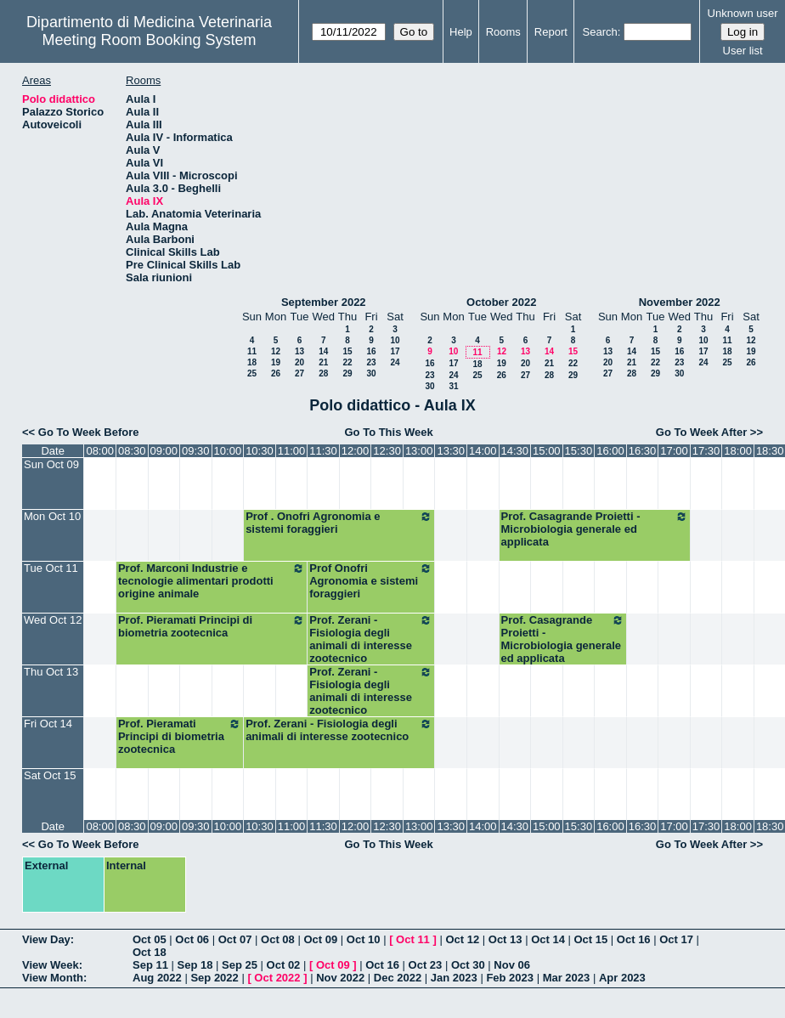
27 (299, 373)
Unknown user (743, 13)
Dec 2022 (397, 977)
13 (299, 351)
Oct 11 (413, 939)
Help (460, 31)
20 (299, 362)
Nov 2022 (340, 977)
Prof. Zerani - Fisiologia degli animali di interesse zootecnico (370, 639)
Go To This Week (388, 432)
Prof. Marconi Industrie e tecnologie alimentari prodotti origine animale (211, 581)
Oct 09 (320, 939)
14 (323, 351)
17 (394, 351)
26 (275, 373)
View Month (52, 977)
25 (252, 373)
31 (453, 386)
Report (551, 31)
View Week (50, 965)
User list (743, 50)
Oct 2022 (277, 977)
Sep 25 (239, 965)
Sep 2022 (214, 977)
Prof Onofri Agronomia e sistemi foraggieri (370, 581)
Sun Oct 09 (51, 464)
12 (275, 351)
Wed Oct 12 (53, 620)
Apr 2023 (622, 977)
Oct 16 (634, 939)
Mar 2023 (566, 977)
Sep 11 (150, 965)
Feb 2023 (510, 977)
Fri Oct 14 (48, 723)
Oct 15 (591, 939)
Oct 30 (468, 965)
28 (323, 373)
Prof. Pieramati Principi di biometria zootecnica (211, 626)
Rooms (503, 31)
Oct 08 (278, 939)
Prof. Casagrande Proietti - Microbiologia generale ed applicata (594, 529)
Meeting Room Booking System (149, 39)
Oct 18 (150, 952)
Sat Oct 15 (50, 775)
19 (275, 362)
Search (600, 31)
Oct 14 (548, 939)
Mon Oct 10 (52, 516)
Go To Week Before (88, 432)
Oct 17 (676, 939)
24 (394, 362)
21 (323, 362)
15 (347, 351)
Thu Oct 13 (51, 671)
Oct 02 (284, 965)
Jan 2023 (454, 977)
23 (371, 362)
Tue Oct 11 (51, 568)
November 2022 (679, 302)
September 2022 (323, 302)
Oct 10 (364, 939)
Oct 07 (235, 939)
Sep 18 (195, 965)
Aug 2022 (157, 977)
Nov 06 (512, 965)
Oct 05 (150, 939)
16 (371, 351)
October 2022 (501, 302)
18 (252, 362)
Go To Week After (701, 432)
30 (371, 373)
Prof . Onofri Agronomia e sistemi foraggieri (339, 522)
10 (394, 340)
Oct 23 (426, 965)
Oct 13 (505, 939)
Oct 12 (462, 939)
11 (252, 351)
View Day (46, 939)
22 (347, 362)
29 (347, 373)
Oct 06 (192, 939)
